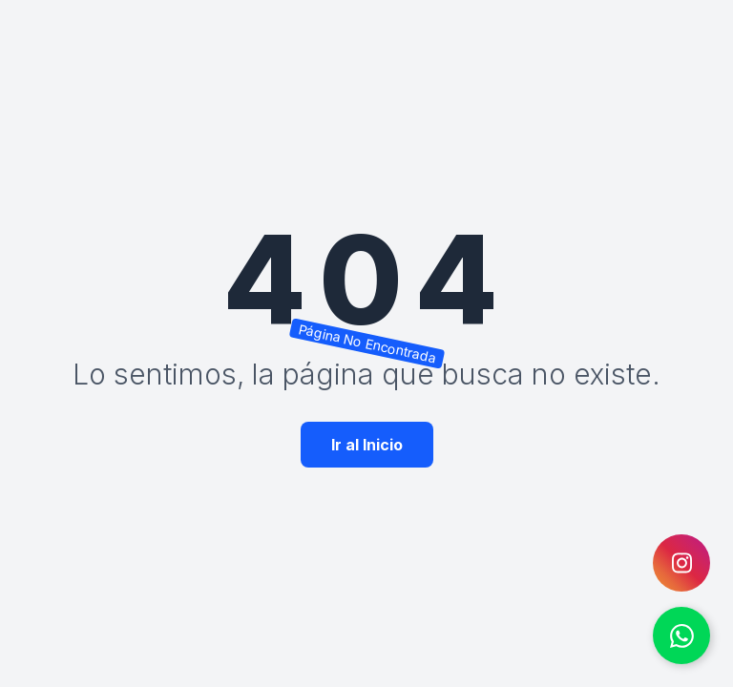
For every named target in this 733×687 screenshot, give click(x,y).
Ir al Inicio (367, 444)
